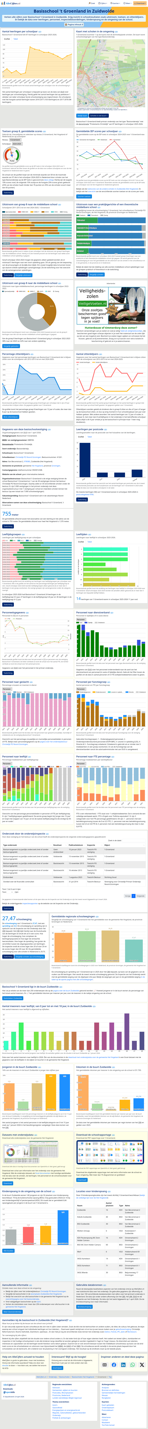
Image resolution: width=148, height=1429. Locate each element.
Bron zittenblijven (11, 417)
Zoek (92, 3)
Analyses (105, 1387)
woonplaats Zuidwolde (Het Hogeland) (46, 1294)
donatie (5, 1365)
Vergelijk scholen (96, 274)
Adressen (56, 1387)
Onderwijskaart (108, 1407)
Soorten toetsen (84, 196)
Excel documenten (42, 1173)
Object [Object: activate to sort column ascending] (107, 845)
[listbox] (15, 139)
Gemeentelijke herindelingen (113, 1393)
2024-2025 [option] (17, 144)
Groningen (56, 466)
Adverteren (106, 1417)
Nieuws (105, 1395)
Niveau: (5, 140)
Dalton (107, 1332)
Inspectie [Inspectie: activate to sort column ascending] (91, 845)
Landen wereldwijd (60, 1398)
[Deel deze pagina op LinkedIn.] (123, 1365)
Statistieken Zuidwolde (13, 998)
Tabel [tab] (16, 39)
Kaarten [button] (115, 3)
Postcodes (56, 1393)
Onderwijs (56, 1415)
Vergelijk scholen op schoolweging (29, 956)
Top (110, 1377)
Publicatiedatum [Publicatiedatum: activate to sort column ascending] (76, 845)
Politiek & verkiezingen (61, 1418)
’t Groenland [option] (15, 140)
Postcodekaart (107, 1410)
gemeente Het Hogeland (16, 1307)
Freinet (113, 1332)
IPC (118, 1332)
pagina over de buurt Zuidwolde (66, 990)
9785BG (27, 461)
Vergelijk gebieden (11, 346)
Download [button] (139, 3)
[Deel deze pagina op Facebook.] (114, 1365)
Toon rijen (10, 892)
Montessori (132, 1332)
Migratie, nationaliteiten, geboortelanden (69, 1413)
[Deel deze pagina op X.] (142, 1365)
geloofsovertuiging (123, 1329)
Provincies (56, 1395)
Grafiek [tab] (7, 39)
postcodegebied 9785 (85, 494)
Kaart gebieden (108, 1405)
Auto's (54, 1405)
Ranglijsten (106, 1398)
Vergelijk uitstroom (23, 275)
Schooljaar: (6, 144)
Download (8, 1183)
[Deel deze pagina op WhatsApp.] (133, 1365)
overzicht (91, 191)
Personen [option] (81, 619)
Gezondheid (57, 1407)
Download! (82, 1180)
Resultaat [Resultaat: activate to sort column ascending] (57, 845)
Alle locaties (8, 1251)
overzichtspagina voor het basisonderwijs (22, 1299)
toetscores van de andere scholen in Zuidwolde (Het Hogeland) (112, 189)
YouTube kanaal (108, 1425)
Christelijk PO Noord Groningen (28, 457)
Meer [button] (127, 3)
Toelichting (8, 192)
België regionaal (75, 1398)
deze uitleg (48, 180)
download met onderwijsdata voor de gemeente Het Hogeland (93, 1057)
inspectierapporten (30, 903)
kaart (39, 1301)
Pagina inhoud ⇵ (74, 24)
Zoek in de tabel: (127, 840)
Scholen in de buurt (98, 115)
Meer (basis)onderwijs (12, 1312)
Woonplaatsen (67, 1393)
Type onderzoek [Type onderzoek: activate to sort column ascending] (10, 845)
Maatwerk (106, 1422)
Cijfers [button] (102, 3)
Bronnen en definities (110, 1390)
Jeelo (123, 1332)
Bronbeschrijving (84, 1307)
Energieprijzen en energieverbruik (66, 1410)
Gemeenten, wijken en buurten (64, 1390)
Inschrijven (57, 1368)
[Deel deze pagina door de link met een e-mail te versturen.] (105, 1365)
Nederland (66, 1395)
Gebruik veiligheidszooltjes (131, 331)
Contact (105, 1420)
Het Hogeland (37, 466)
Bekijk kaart (82, 115)
